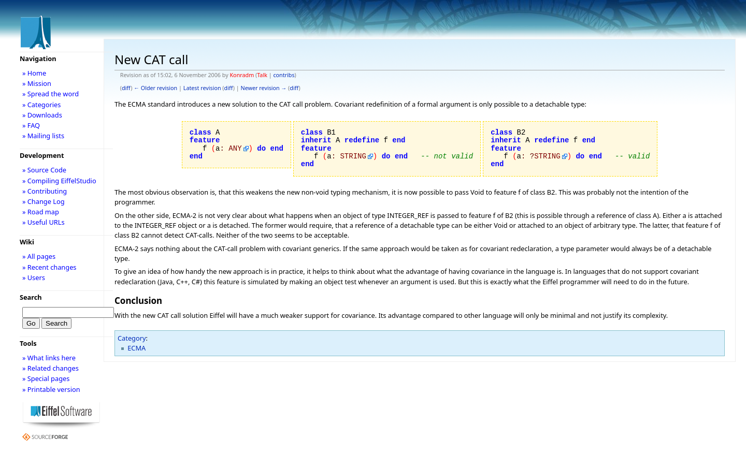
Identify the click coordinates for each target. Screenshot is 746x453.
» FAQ (31, 125)
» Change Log (43, 201)
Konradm (241, 75)
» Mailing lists (43, 135)
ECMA (136, 348)
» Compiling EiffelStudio (59, 180)
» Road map (40, 211)
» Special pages (45, 378)
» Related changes (50, 368)
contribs (283, 75)
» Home (34, 73)
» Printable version (51, 389)
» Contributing (44, 191)
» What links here (49, 357)
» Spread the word (50, 93)
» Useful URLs (43, 222)
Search (31, 297)
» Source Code (44, 169)
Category (132, 338)
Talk (262, 75)
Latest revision (202, 88)
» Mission (36, 83)
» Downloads (42, 115)
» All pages (38, 256)
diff (126, 88)
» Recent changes (49, 267)
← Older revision (155, 88)
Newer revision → (264, 88)
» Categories (41, 104)
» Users (33, 277)
